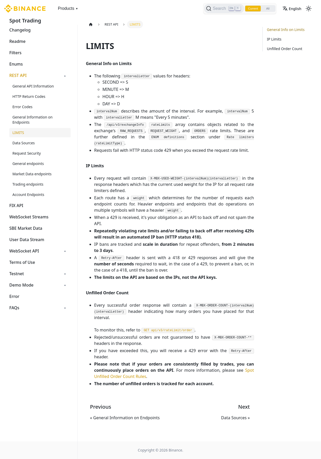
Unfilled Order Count (284, 48)
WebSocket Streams (28, 217)
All (267, 8)
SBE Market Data (25, 228)
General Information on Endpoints (32, 120)
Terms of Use (22, 262)
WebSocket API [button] (24, 251)
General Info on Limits (286, 29)
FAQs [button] (14, 308)
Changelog (20, 30)
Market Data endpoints (31, 173)
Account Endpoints (28, 194)
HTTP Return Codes (28, 96)
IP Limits (274, 39)
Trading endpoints (27, 184)
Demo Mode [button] (21, 285)
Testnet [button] (16, 273)
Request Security (26, 153)
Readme (17, 41)
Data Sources (23, 142)
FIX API (16, 205)
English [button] (291, 8)
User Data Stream (26, 239)
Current (251, 8)
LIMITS (18, 132)
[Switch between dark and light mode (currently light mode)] (308, 8)
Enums (16, 64)
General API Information (33, 86)
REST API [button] (18, 75)
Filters (15, 53)
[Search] (221, 8)
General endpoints (28, 163)
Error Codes (22, 106)
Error (14, 296)
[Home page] (91, 24)
